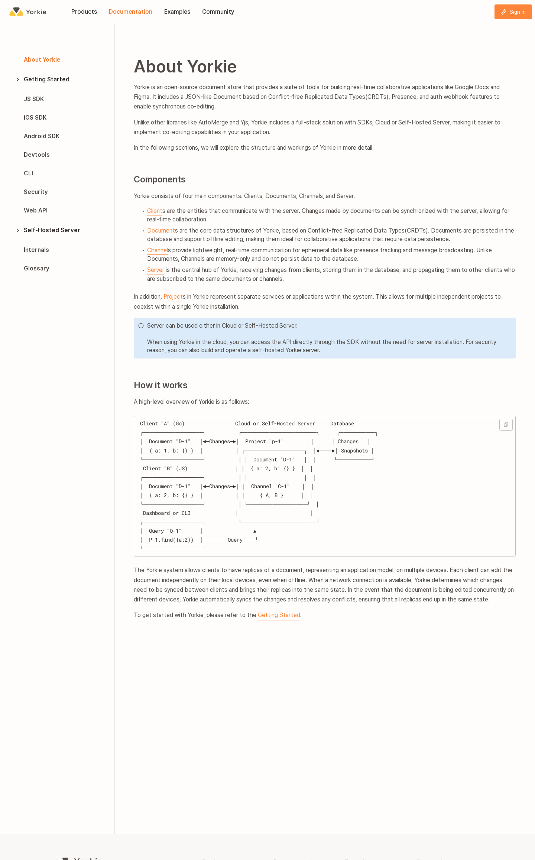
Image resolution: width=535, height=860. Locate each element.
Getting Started (42, 79)
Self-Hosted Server (47, 230)
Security (36, 191)
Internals (36, 249)
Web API (36, 210)
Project (173, 296)
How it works (161, 385)
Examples (177, 11)
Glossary (36, 268)
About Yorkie (42, 59)
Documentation (130, 11)
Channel (157, 250)
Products (84, 11)
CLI (28, 173)
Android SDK (41, 136)
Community (218, 11)
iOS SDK (35, 117)
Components (160, 179)
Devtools (37, 154)
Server (155, 269)
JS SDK (34, 99)
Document (161, 230)
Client (154, 210)
